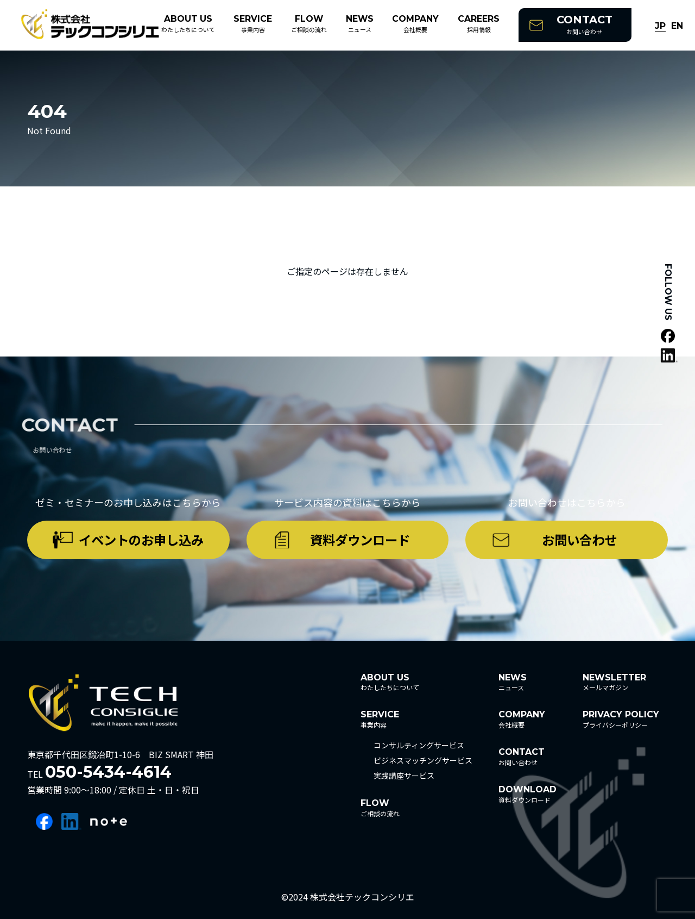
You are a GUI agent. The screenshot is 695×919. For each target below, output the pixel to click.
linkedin (71, 821)
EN (677, 26)
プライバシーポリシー (621, 719)
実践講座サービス (404, 775)
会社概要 (415, 24)
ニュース (360, 24)
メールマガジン (614, 682)
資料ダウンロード (360, 539)
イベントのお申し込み (141, 539)
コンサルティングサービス (419, 745)
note (108, 821)
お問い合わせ (584, 24)
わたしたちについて (188, 24)
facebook (44, 821)
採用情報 (479, 24)
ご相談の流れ (309, 24)
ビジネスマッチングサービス (423, 760)
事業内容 (252, 24)
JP (660, 26)
